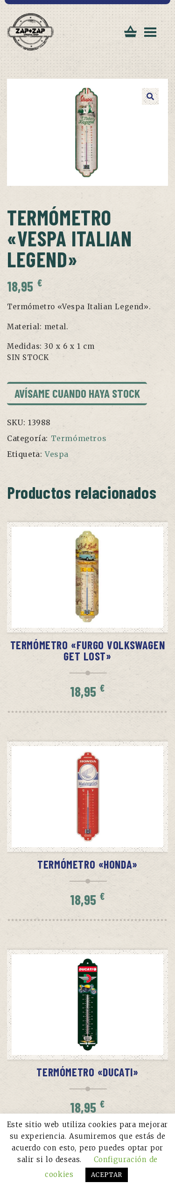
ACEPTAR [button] (106, 1175)
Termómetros (79, 438)
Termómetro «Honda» (87, 864)
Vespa (57, 454)
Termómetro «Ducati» (87, 1072)
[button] (150, 96)
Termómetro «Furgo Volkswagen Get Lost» (87, 650)
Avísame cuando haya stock (77, 393)
